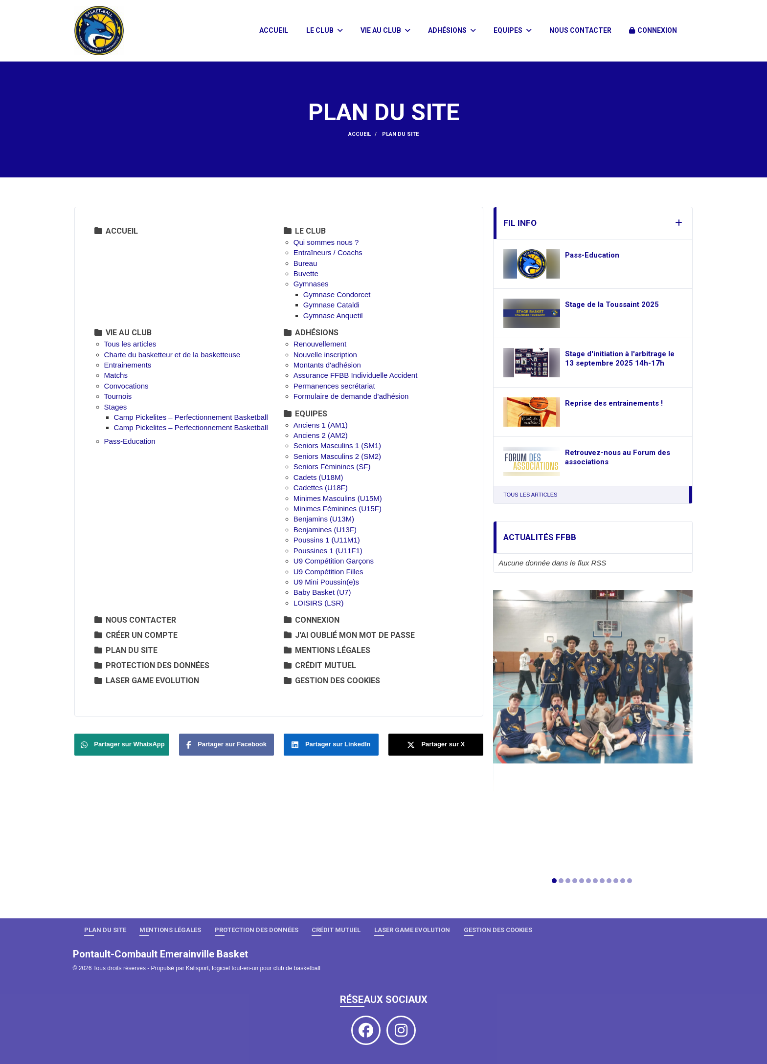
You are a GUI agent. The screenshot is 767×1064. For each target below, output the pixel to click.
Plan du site (126, 650)
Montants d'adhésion (327, 365)
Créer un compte (136, 635)
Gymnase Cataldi (331, 305)
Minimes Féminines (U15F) (337, 508)
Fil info (520, 223)
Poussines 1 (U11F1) (327, 550)
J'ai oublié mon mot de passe (349, 635)
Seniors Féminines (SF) (332, 466)
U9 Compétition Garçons (333, 561)
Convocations (126, 386)
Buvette (305, 273)
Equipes (513, 30)
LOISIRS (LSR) (318, 603)
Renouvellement (319, 344)
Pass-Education (130, 441)
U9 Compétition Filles (328, 571)
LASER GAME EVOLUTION (146, 680)
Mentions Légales (327, 650)
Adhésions (452, 30)
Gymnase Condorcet (337, 294)
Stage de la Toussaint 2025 (612, 304)
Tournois (118, 396)
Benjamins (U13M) (323, 519)
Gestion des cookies (332, 680)
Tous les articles (130, 344)
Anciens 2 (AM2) (320, 435)
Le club (324, 30)
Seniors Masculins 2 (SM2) (337, 456)
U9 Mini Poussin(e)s (326, 582)
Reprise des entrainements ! (614, 403)
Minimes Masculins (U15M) (337, 498)
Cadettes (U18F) (320, 487)
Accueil (273, 30)
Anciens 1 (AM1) (320, 425)
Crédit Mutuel (320, 665)
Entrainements (128, 365)
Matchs (116, 375)
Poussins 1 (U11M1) (326, 540)
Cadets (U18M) (318, 477)
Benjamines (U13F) (325, 529)
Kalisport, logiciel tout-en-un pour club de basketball (253, 968)
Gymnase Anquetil (333, 315)
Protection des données (151, 665)
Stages (115, 407)
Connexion (653, 30)
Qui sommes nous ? (326, 242)
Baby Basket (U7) (322, 592)
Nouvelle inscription (325, 354)
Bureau (305, 263)
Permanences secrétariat (334, 386)
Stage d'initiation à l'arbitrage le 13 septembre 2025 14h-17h (620, 358)
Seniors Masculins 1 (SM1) (337, 445)
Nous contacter (580, 30)
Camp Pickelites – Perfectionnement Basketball (191, 417)
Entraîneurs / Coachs (327, 252)
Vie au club (385, 30)
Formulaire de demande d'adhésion (351, 396)
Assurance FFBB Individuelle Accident (355, 375)
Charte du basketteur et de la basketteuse (173, 354)
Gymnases (311, 284)
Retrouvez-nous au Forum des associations (617, 457)
